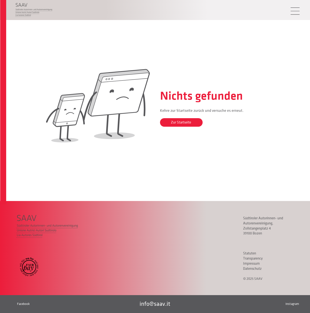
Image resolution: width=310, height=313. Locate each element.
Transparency (253, 258)
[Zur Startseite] (181, 122)
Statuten (249, 253)
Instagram (292, 304)
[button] (295, 11)
